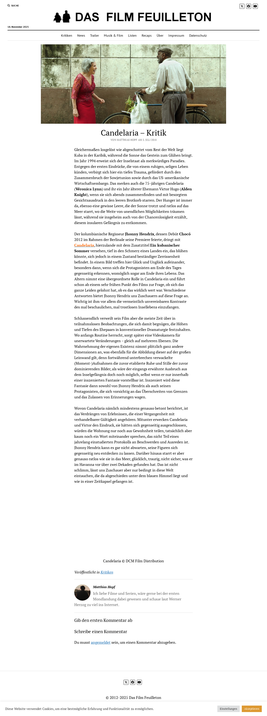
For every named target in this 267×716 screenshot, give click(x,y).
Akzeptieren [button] (251, 709)
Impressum (176, 35)
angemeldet (101, 642)
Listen (132, 35)
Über (160, 35)
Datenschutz (198, 35)
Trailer (94, 35)
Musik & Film (113, 35)
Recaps (147, 35)
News (81, 35)
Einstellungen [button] (228, 709)
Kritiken (66, 35)
